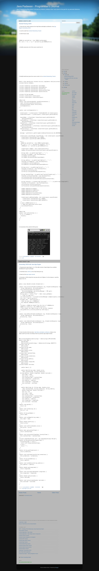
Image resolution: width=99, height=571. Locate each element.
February (66, 85)
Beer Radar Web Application (25, 551)
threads (73, 125)
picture (73, 115)
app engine (24, 488)
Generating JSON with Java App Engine (30, 264)
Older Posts (55, 492)
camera (73, 97)
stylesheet (74, 123)
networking (74, 114)
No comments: (38, 256)
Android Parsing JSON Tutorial (25, 545)
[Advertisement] (43, 15)
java (28, 488)
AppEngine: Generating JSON (25, 550)
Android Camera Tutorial (24, 535)
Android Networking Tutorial (35, 30)
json (23, 257)
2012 (64, 71)
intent (73, 104)
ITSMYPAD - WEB (23, 522)
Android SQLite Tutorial (24, 548)
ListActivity (74, 110)
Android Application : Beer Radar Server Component (29, 533)
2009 (64, 73)
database (74, 100)
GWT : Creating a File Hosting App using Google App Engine (31, 528)
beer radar (74, 94)
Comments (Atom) (28, 495)
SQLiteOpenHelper (76, 122)
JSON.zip (29, 271)
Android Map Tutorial (23, 542)
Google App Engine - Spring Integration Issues (28, 553)
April (65, 83)
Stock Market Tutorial (23, 530)
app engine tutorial (30, 274)
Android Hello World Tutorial (24, 540)
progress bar (74, 117)
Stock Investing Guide (26, 557)
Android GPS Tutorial (23, 538)
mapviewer (74, 112)
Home (39, 492)
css (72, 99)
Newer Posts (22, 492)
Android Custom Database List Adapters (27, 537)
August (66, 74)
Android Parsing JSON (25, 23)
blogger (73, 95)
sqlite (73, 120)
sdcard (73, 119)
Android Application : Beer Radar (25, 532)
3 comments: (37, 487)
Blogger (56, 567)
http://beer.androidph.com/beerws (42, 332)
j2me (73, 105)
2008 (64, 87)
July (65, 81)
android (73, 91)
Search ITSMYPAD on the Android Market (27, 523)
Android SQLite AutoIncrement (25, 547)
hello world (74, 102)
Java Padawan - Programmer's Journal (37, 6)
